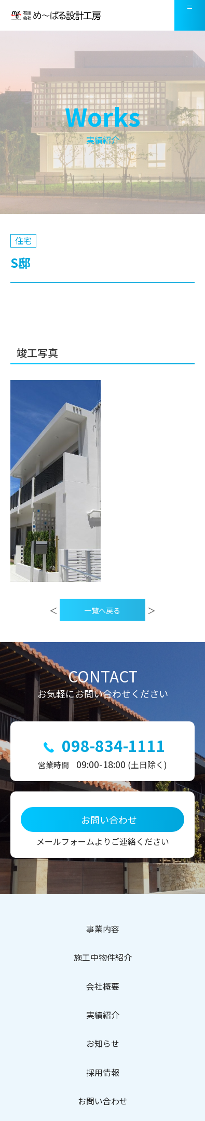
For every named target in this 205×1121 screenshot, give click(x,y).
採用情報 (102, 1073)
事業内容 (102, 929)
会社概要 (102, 986)
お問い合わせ (103, 1101)
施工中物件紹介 (103, 957)
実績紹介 (102, 1015)
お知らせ (102, 1044)
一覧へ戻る (102, 624)
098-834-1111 (114, 745)
